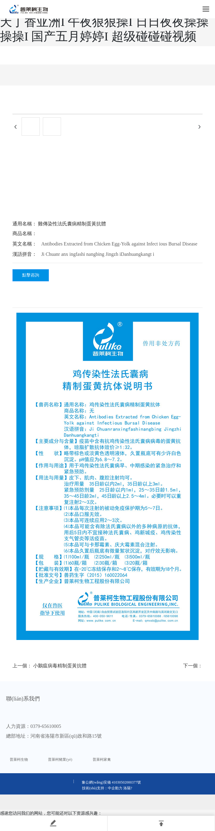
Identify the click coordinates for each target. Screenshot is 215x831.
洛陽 (127, 788)
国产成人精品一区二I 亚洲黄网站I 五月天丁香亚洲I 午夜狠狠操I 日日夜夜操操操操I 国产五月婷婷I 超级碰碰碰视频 (104, 21)
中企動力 (115, 788)
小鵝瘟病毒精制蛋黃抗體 (60, 665)
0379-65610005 (45, 726)
